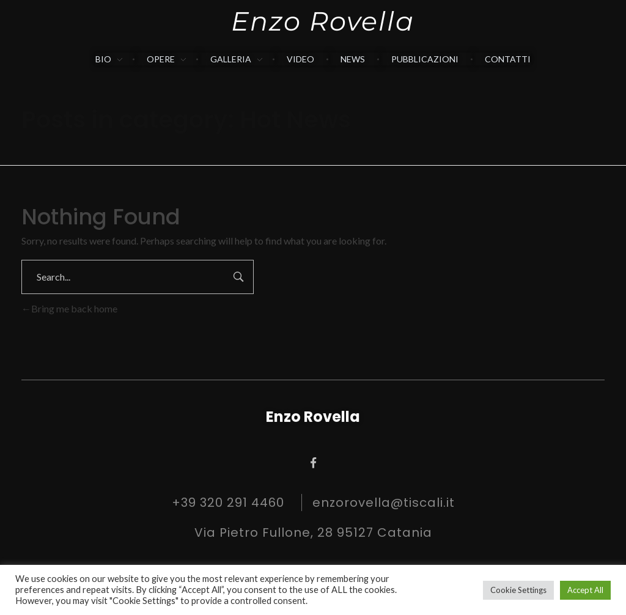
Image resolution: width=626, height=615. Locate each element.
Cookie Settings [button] (518, 590)
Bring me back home (69, 308)
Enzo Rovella (322, 21)
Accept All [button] (585, 590)
